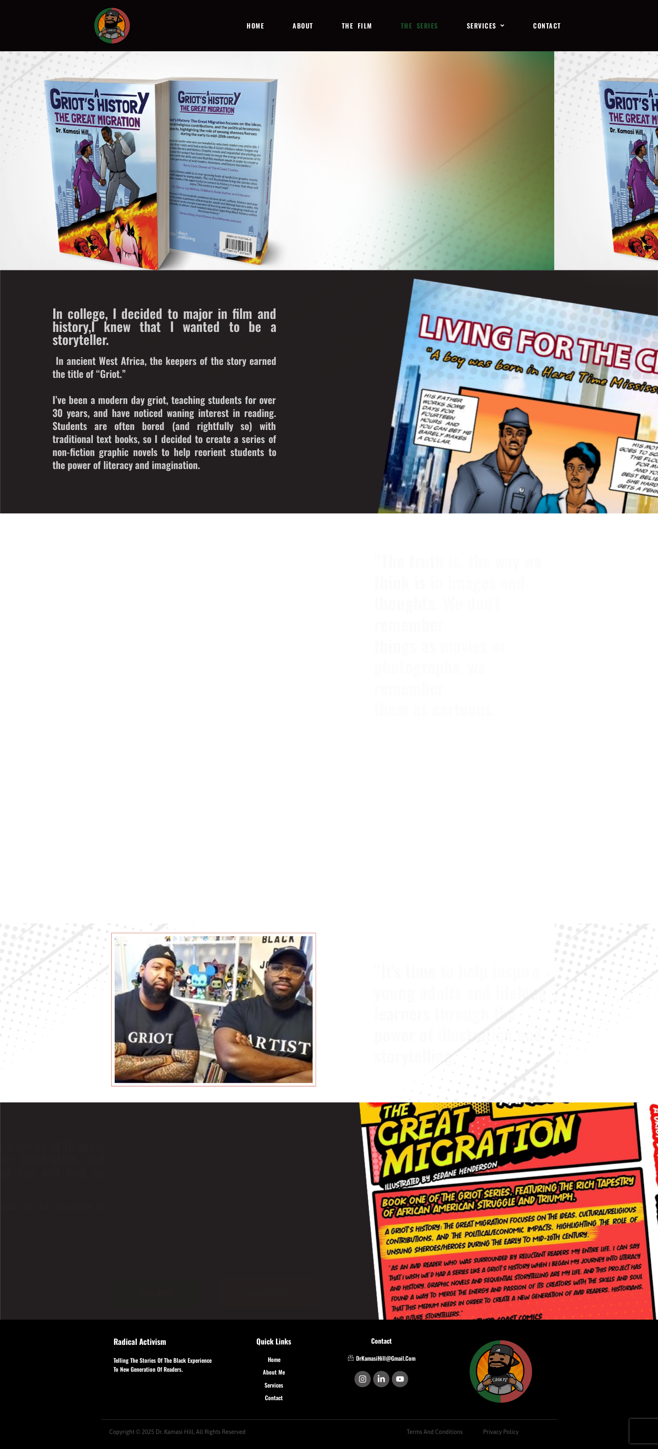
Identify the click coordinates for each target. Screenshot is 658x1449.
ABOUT (303, 26)
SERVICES (486, 26)
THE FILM (357, 26)
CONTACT (547, 26)
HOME (255, 26)
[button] (486, 25)
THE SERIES (419, 26)
